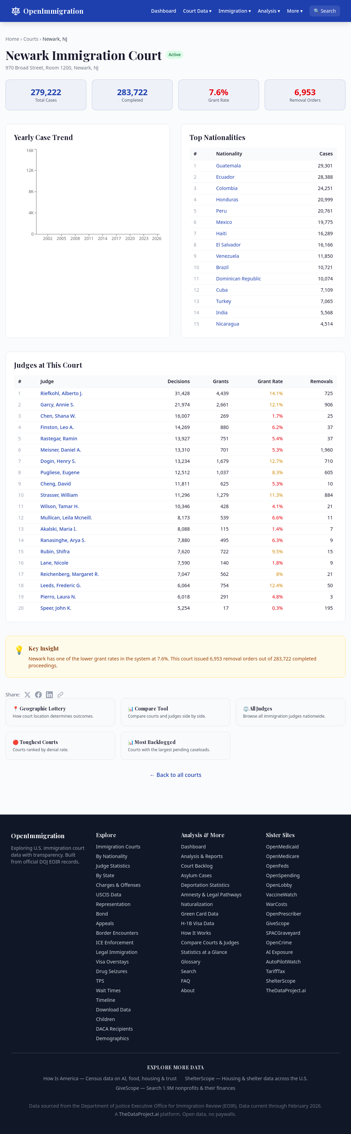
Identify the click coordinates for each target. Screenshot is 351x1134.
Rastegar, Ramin (58, 438)
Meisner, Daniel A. (60, 449)
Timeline (105, 1000)
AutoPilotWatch (283, 961)
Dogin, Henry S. (58, 461)
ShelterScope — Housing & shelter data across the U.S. (246, 1078)
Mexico (224, 222)
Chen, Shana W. (58, 416)
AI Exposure (279, 952)
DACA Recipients (114, 1028)
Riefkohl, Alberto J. (61, 393)
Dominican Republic (238, 278)
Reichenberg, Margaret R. (69, 574)
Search (188, 971)
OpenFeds (277, 865)
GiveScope (277, 923)
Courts (30, 39)
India (222, 312)
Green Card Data (199, 913)
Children (105, 1019)
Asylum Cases (196, 875)
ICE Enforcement (115, 942)
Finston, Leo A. (57, 427)
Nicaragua (227, 323)
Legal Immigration (116, 952)
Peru (221, 210)
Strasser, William (59, 495)
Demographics (112, 1038)
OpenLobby (279, 885)
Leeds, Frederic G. (60, 585)
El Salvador (228, 244)
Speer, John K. (55, 608)
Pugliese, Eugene (60, 472)
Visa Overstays (112, 961)
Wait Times (108, 990)
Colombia (227, 188)
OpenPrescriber (283, 913)
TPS (100, 981)
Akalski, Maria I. (58, 529)
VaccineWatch (281, 894)
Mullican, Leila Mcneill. (66, 517)
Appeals (105, 923)
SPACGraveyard (283, 933)
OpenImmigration (47, 11)
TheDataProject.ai (286, 990)
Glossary (190, 961)
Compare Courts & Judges (210, 942)
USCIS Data (108, 894)
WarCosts (276, 904)
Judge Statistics (113, 865)
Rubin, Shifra (55, 551)
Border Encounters (117, 933)
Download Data (113, 1009)
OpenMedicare (282, 856)
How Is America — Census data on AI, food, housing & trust (110, 1078)
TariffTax (275, 971)
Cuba (222, 290)
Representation (113, 904)
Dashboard (163, 11)
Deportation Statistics (205, 885)
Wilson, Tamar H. (59, 506)
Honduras (227, 199)
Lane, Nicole (54, 562)
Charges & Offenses (118, 885)
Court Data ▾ (197, 11)
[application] (87, 197)
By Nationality (111, 856)
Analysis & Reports (202, 856)
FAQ (185, 981)
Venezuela (227, 256)
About (188, 990)
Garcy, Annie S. (57, 404)
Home (12, 39)
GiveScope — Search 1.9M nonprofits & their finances (175, 1088)
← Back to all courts (175, 775)
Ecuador (225, 177)
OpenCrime (279, 942)
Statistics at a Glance (204, 952)
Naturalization (197, 904)
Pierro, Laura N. (58, 596)
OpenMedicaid (282, 846)
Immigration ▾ (234, 11)
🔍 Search (325, 11)
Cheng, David (55, 483)
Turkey (223, 301)
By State (105, 875)
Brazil (222, 267)
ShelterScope (280, 981)
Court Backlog (197, 865)
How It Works (196, 933)
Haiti (221, 233)
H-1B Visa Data (197, 923)
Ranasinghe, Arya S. (63, 540)
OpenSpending (283, 875)
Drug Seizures (111, 971)
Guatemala (228, 165)
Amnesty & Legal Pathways (211, 894)
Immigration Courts (118, 846)
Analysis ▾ (269, 11)
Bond (102, 913)
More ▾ (295, 11)
